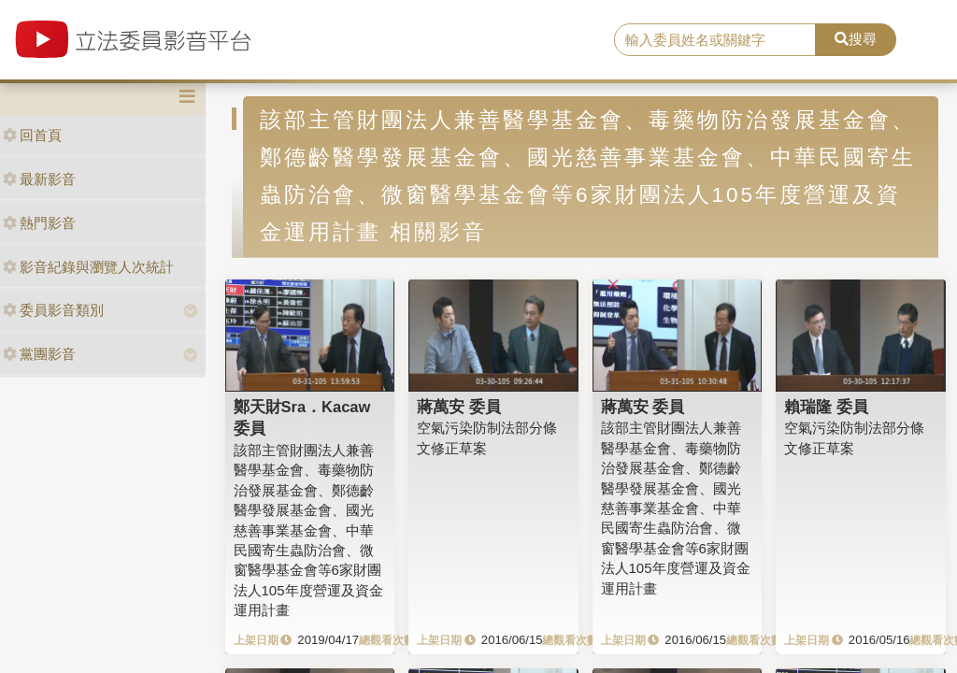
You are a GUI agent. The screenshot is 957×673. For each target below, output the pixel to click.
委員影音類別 (53, 310)
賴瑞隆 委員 (826, 406)
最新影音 (39, 179)
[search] (715, 40)
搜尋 (856, 39)
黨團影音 (39, 354)
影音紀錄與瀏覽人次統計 (88, 267)
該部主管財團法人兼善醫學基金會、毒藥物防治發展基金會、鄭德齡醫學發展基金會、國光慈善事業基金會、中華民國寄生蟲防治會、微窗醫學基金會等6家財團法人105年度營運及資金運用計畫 (308, 530)
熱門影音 (39, 223)
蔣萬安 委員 (459, 406)
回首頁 (32, 135)
